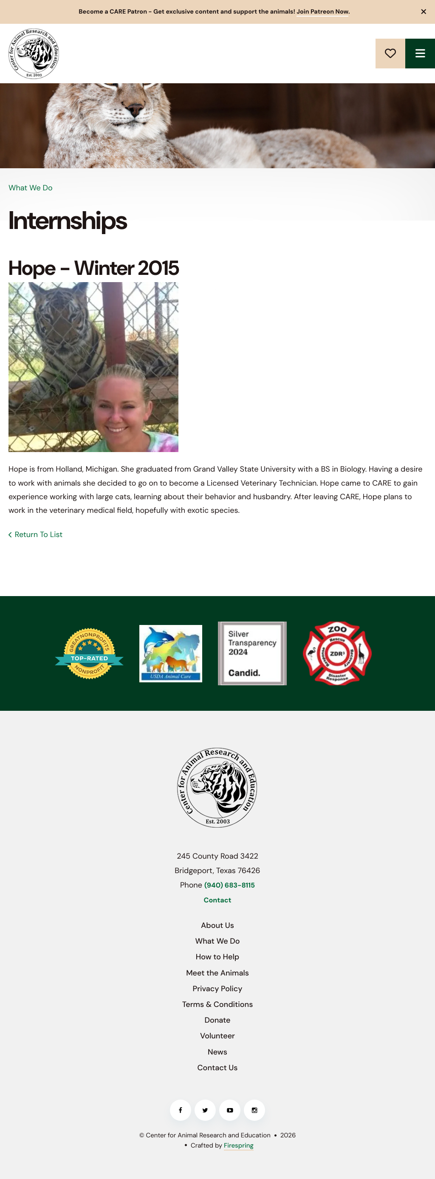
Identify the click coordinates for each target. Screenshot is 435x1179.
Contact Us (218, 1068)
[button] (423, 12)
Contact (218, 900)
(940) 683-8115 (229, 885)
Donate (390, 53)
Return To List (38, 534)
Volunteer (217, 1036)
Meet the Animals (217, 973)
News (217, 1052)
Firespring (239, 1145)
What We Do (217, 941)
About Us (217, 925)
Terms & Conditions (217, 1004)
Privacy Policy (218, 989)
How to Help (217, 957)
